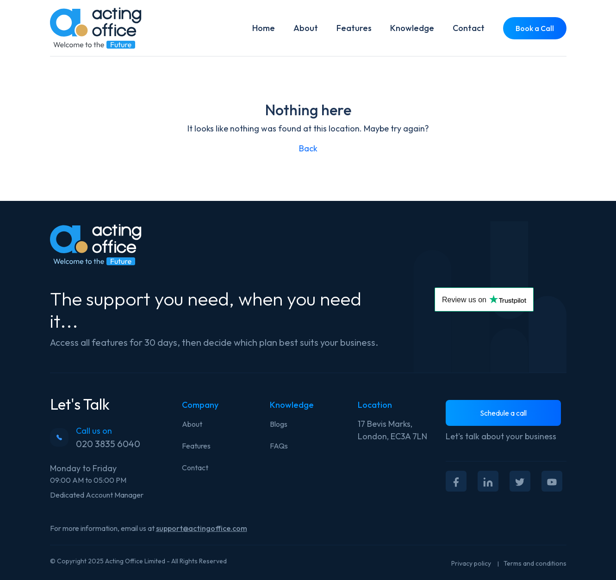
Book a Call (535, 28)
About (305, 28)
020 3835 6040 (108, 443)
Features (354, 28)
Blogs (278, 424)
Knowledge (412, 28)
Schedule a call (503, 413)
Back (308, 148)
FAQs (279, 445)
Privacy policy (471, 563)
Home (263, 28)
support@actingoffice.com (201, 528)
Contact (469, 28)
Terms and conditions (535, 563)
